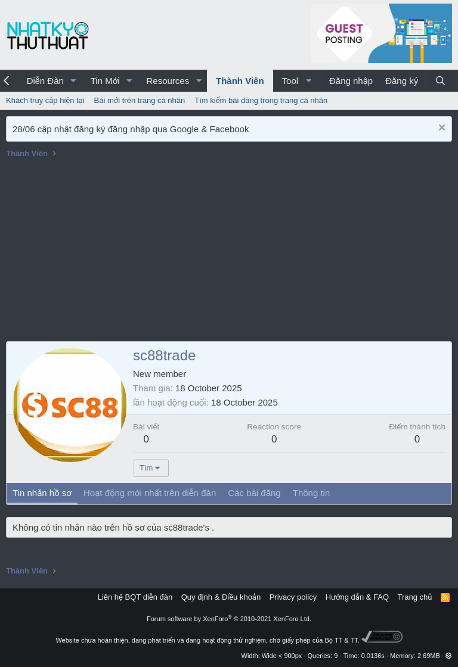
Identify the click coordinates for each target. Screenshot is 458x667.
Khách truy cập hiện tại (45, 100)
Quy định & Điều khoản (221, 597)
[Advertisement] (229, 252)
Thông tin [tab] (311, 493)
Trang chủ (415, 597)
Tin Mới (105, 81)
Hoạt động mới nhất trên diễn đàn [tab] (149, 493)
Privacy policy (293, 597)
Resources (167, 81)
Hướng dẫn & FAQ (357, 597)
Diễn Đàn (45, 81)
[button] (73, 81)
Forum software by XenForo (229, 618)
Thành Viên (240, 81)
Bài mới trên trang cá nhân (139, 100)
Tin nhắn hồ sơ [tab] (42, 493)
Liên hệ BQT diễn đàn (135, 597)
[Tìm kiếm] (440, 81)
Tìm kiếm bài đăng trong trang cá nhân (260, 100)
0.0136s (373, 655)
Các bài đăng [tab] (254, 493)
